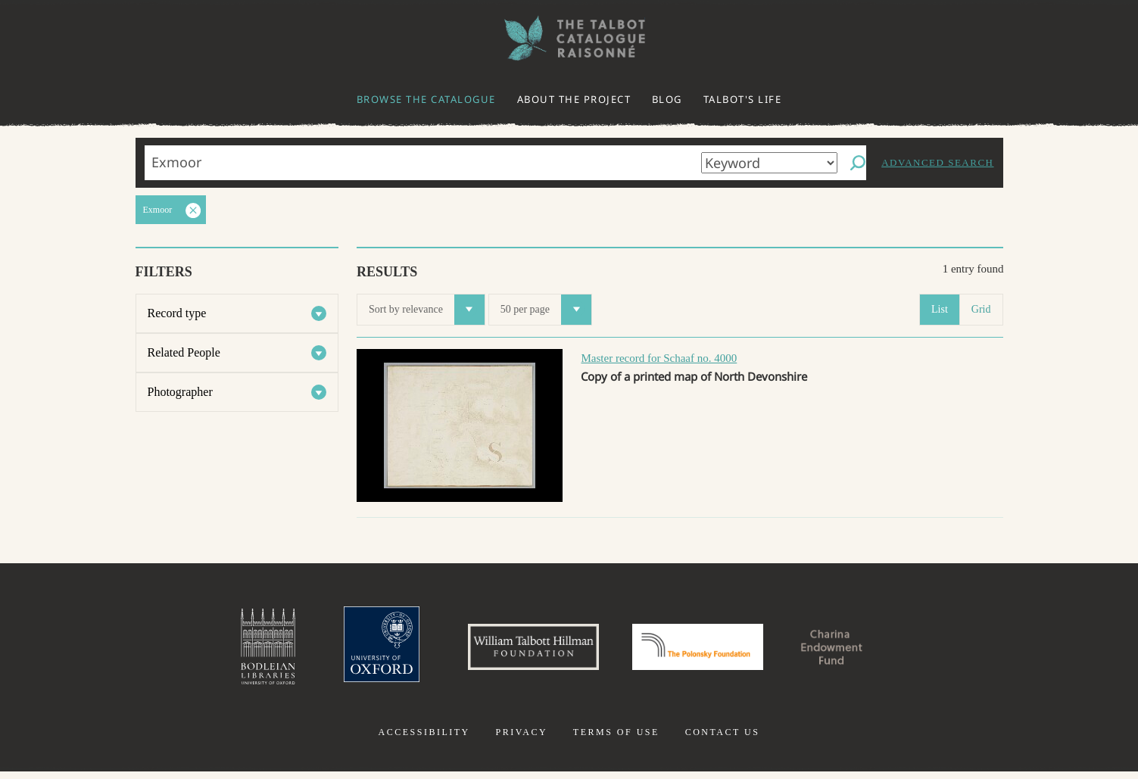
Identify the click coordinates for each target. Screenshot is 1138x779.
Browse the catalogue (426, 99)
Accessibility (424, 739)
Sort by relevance (427, 309)
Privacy (521, 739)
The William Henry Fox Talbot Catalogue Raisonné (569, 38)
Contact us (722, 739)
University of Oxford (354, 650)
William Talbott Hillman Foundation (520, 650)
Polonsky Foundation (704, 650)
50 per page (545, 309)
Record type (177, 313)
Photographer (180, 391)
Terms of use (616, 739)
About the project (574, 99)
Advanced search (937, 162)
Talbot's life (742, 99)
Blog (667, 99)
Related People (184, 352)
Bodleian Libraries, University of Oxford (234, 650)
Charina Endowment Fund (858, 650)
